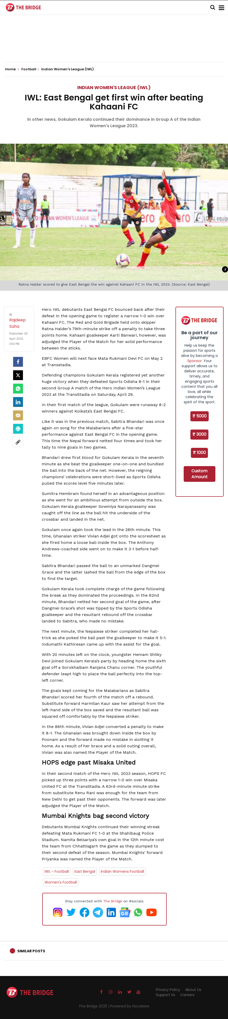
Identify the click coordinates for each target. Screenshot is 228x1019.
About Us (193, 989)
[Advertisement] (114, 46)
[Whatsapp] (18, 388)
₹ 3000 (199, 434)
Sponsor (194, 360)
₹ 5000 (199, 416)
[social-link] (18, 442)
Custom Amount (199, 474)
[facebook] (18, 362)
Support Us (165, 994)
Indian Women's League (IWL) (114, 87)
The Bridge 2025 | (94, 1006)
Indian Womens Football (122, 871)
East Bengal (84, 871)
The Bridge (112, 901)
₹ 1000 (199, 453)
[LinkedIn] (18, 402)
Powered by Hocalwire (129, 1006)
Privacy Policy (168, 989)
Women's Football (61, 882)
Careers (187, 994)
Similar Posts (31, 951)
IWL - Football (57, 871)
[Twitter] (18, 375)
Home (12, 69)
